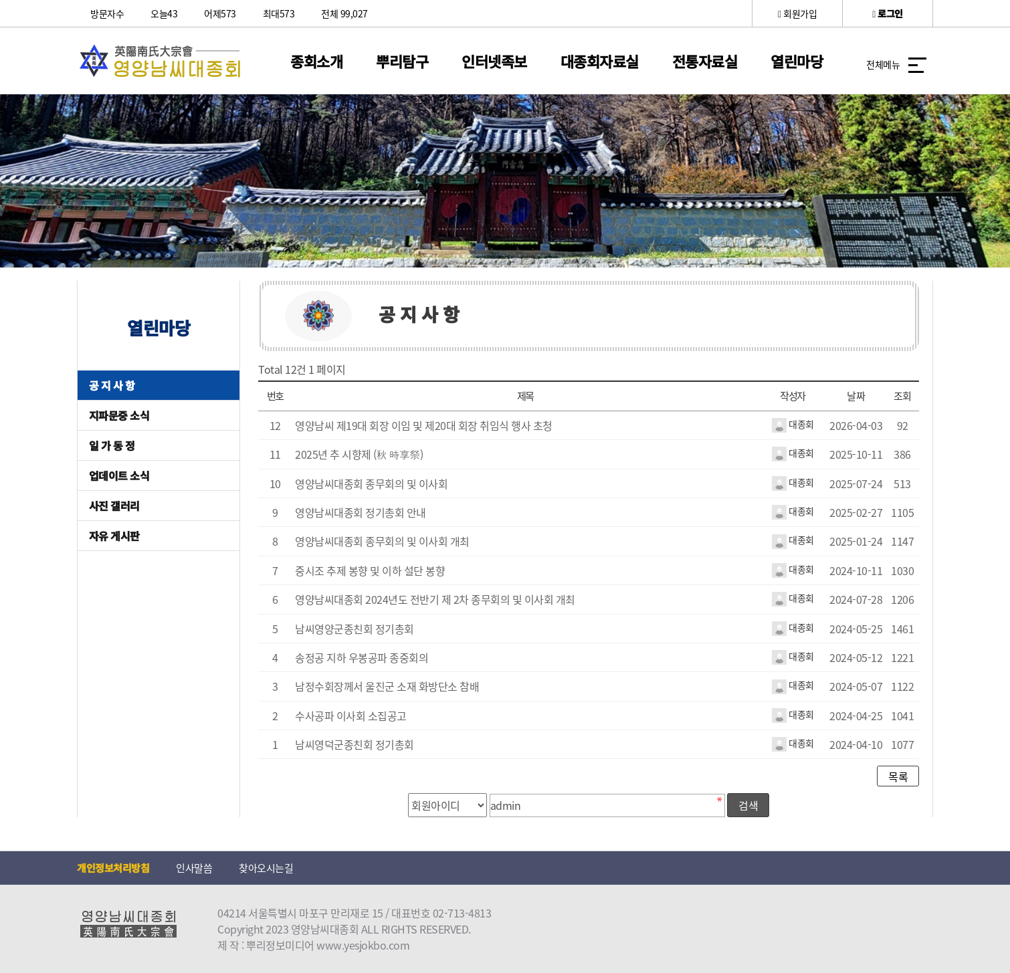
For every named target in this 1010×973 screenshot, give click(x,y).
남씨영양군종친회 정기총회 (354, 629)
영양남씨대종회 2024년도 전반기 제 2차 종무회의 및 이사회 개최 (435, 599)
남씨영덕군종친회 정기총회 (354, 744)
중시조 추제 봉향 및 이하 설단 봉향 (370, 570)
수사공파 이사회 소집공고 (351, 716)
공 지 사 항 (112, 385)
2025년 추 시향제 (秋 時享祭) (359, 454)
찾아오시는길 (266, 868)
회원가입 (797, 13)
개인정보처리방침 (113, 868)
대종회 (793, 424)
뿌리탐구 (402, 61)
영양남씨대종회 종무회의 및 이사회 (371, 483)
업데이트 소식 (119, 475)
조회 (903, 395)
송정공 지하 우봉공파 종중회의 (361, 657)
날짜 (856, 395)
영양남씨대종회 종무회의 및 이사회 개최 (382, 541)
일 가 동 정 (112, 445)
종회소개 (316, 61)
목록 (898, 776)
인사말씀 (194, 868)
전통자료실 (705, 61)
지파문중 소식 (119, 415)
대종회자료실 (600, 61)
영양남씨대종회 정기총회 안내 (360, 512)
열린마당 (797, 61)
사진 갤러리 (114, 506)
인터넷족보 (494, 61)
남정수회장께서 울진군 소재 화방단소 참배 (387, 686)
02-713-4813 (462, 913)
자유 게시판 (114, 536)
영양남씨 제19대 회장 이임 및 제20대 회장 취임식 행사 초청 (423, 425)
